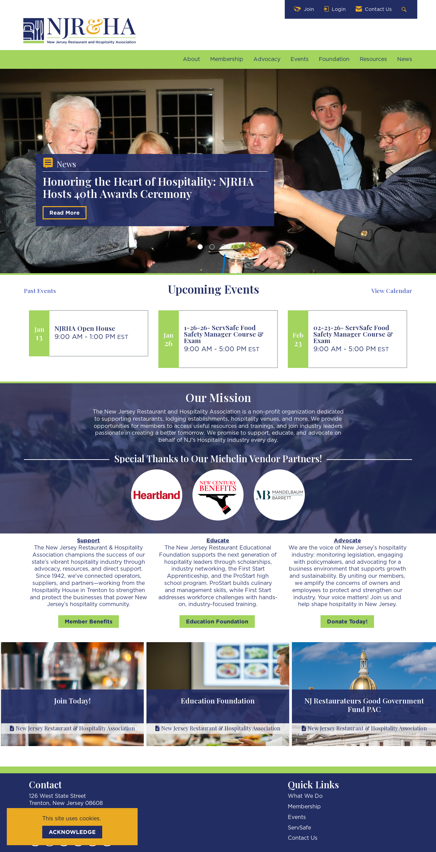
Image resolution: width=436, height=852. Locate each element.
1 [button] (200, 246)
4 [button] (235, 246)
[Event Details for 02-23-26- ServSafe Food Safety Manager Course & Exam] (357, 334)
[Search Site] (404, 9)
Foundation (334, 59)
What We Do (305, 796)
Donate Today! (347, 621)
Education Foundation (217, 621)
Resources (373, 59)
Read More (64, 215)
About (191, 59)
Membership (226, 59)
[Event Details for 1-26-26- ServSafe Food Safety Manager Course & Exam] (228, 334)
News (404, 59)
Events (300, 59)
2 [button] (212, 246)
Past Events (40, 290)
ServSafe (299, 828)
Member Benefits (88, 621)
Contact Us (302, 838)
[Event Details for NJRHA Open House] (98, 328)
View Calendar (391, 290)
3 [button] (224, 246)
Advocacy (266, 59)
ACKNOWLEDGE (72, 832)
